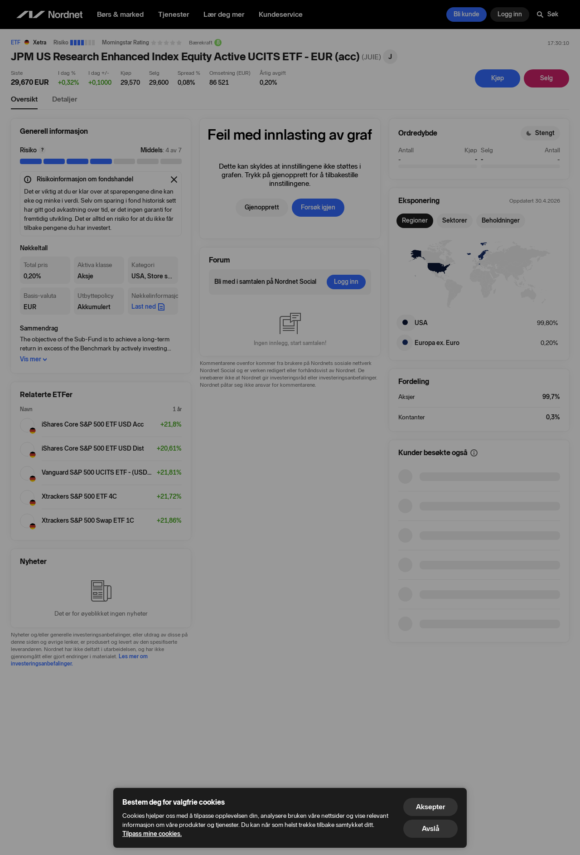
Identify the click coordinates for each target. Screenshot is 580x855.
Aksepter (430, 806)
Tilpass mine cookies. (152, 834)
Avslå (430, 828)
